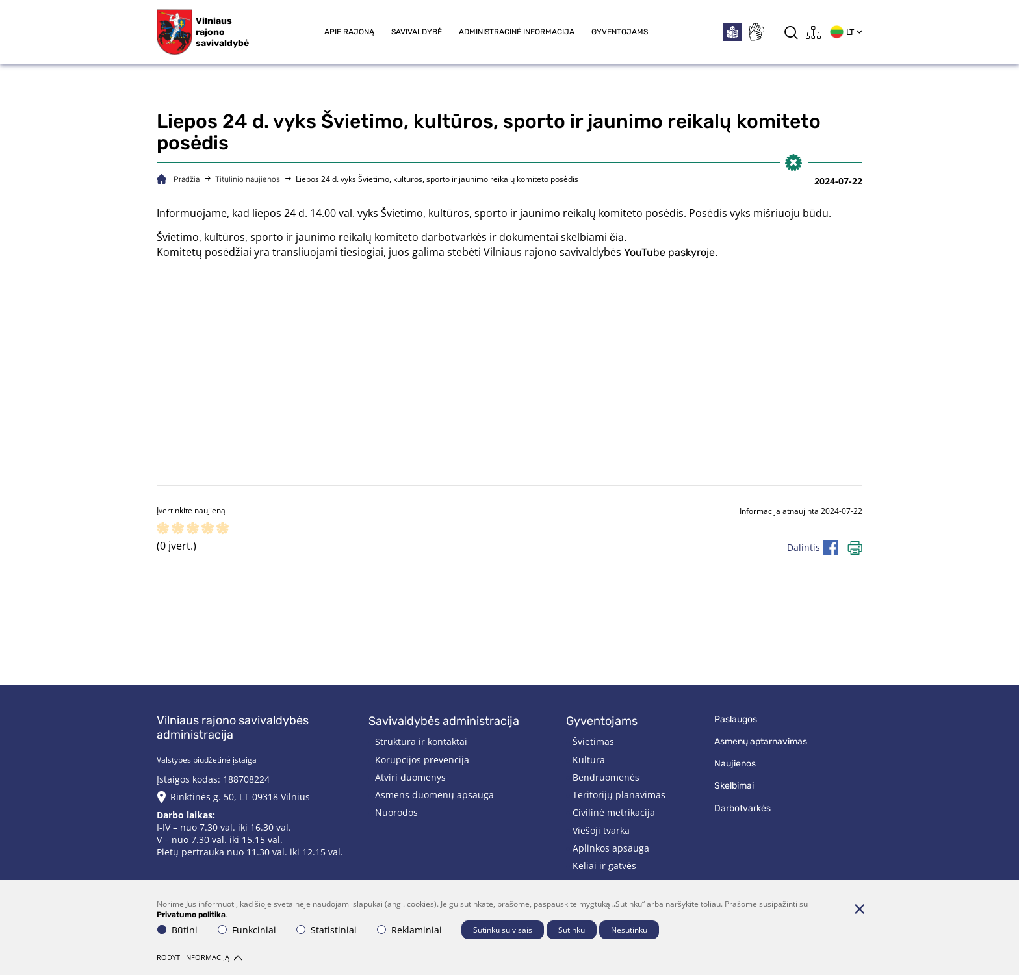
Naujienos (735, 763)
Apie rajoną (349, 31)
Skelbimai (734, 785)
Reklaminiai (409, 930)
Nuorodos (396, 812)
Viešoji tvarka (601, 830)
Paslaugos (735, 719)
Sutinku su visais (502, 929)
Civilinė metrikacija (614, 812)
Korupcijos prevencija (422, 759)
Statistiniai (326, 930)
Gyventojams (619, 31)
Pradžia (187, 179)
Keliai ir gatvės (604, 865)
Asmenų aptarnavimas (760, 741)
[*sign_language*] (756, 32)
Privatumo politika (191, 914)
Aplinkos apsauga (611, 848)
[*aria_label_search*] (791, 32)
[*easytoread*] (732, 32)
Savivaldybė (416, 31)
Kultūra (589, 759)
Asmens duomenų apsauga (434, 795)
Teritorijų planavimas (619, 795)
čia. (618, 237)
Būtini (177, 930)
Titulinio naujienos (247, 179)
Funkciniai (247, 930)
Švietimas (593, 741)
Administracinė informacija (516, 31)
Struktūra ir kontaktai (421, 741)
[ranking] (222, 529)
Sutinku (571, 929)
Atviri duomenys (410, 777)
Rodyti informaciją (199, 957)
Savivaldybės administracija (443, 721)
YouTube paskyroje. (670, 252)
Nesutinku (629, 929)
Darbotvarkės (742, 808)
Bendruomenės (606, 777)
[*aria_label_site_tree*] (813, 32)
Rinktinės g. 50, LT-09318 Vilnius (240, 797)
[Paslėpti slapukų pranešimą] (859, 908)
